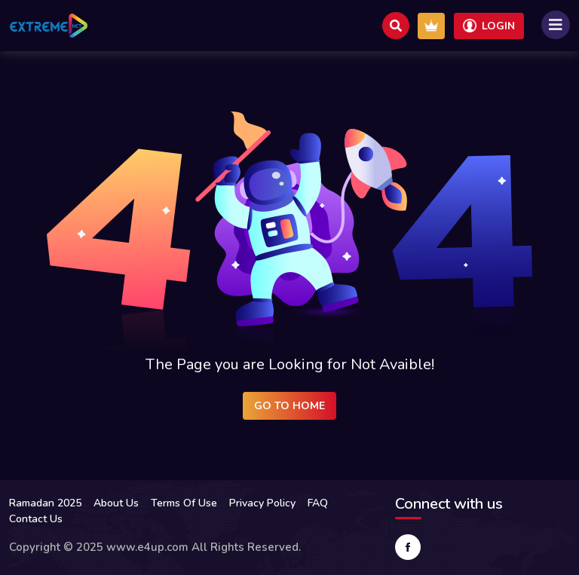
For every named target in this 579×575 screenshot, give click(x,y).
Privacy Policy (262, 503)
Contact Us (36, 519)
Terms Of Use (184, 503)
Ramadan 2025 (45, 503)
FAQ (318, 503)
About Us (116, 503)
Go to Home (289, 406)
